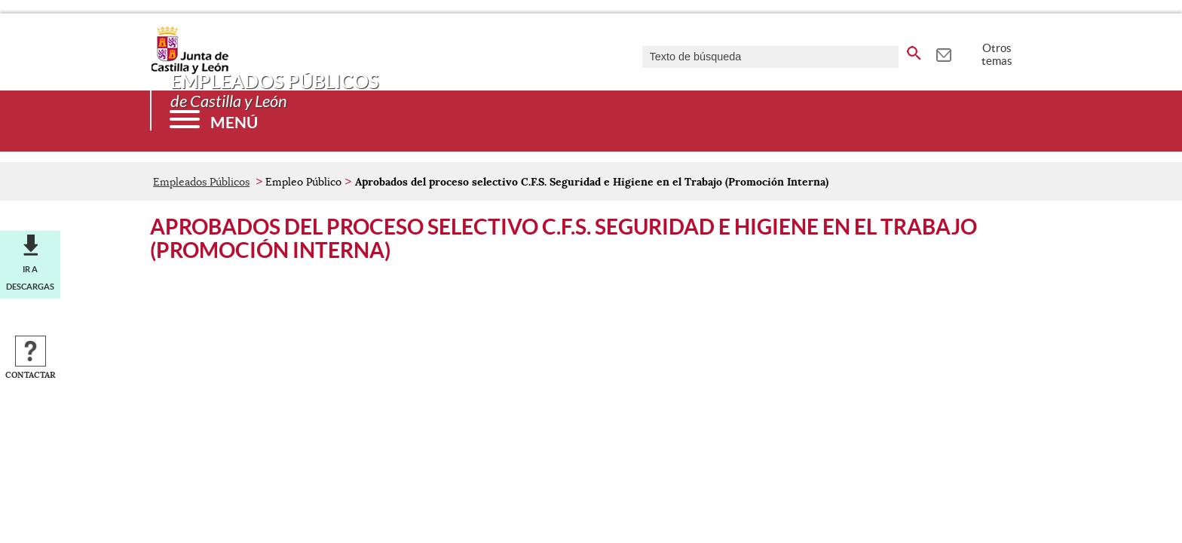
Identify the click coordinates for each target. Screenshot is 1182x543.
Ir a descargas (30, 277)
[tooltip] (943, 53)
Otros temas (996, 54)
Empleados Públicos (201, 182)
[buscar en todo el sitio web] (914, 50)
